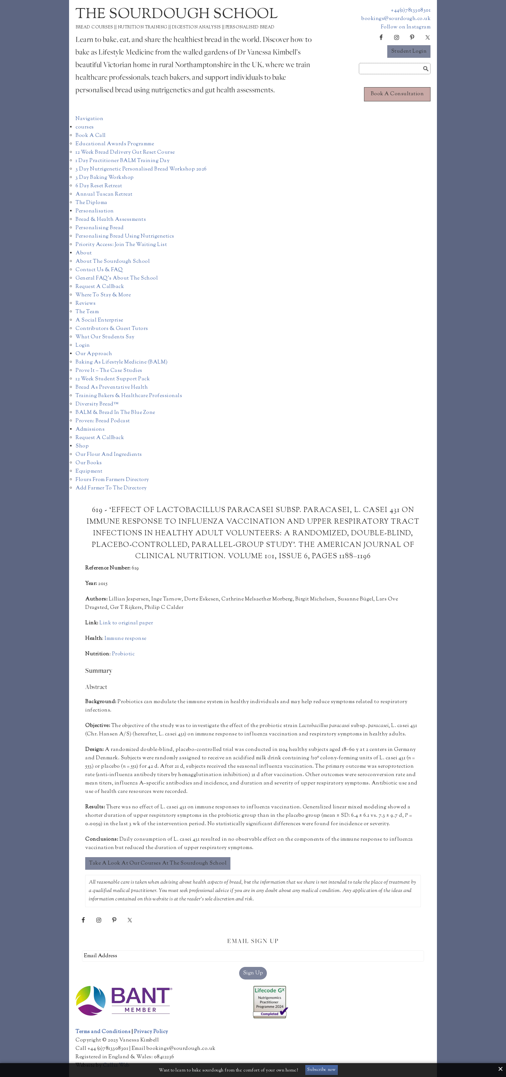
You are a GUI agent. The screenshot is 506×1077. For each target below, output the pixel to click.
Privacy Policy (151, 1032)
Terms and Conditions (103, 1032)
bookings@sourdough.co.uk (395, 19)
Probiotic (123, 654)
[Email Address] (253, 956)
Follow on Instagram (406, 27)
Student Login (409, 51)
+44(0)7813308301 (410, 10)
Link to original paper (126, 623)
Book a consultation (397, 94)
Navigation (89, 119)
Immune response (126, 638)
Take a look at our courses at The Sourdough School (158, 863)
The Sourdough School (177, 15)
